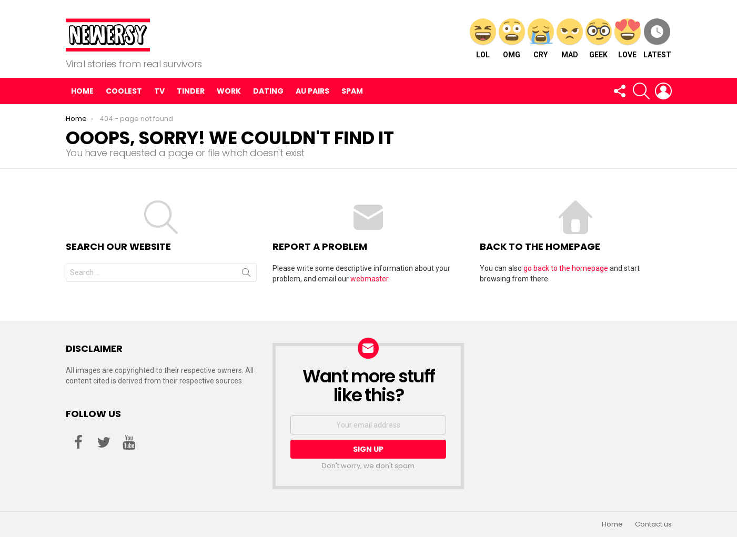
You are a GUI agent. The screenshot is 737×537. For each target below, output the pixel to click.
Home (82, 91)
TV (159, 91)
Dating (268, 91)
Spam (352, 91)
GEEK (598, 38)
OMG (512, 38)
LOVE (627, 38)
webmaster (369, 279)
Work (229, 91)
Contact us (653, 524)
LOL (483, 38)
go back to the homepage (565, 268)
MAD (570, 38)
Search (246, 274)
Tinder (191, 91)
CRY (541, 38)
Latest (657, 38)
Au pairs (312, 91)
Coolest (124, 91)
